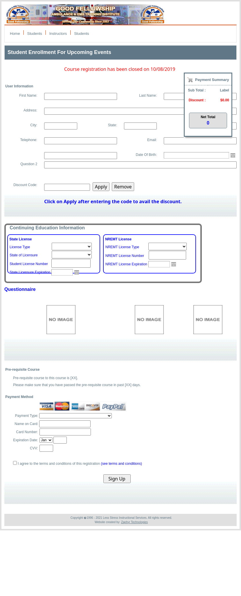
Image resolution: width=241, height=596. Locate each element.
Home (15, 33)
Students (34, 33)
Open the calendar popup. (233, 155)
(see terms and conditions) (121, 464)
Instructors (58, 33)
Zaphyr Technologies (134, 522)
